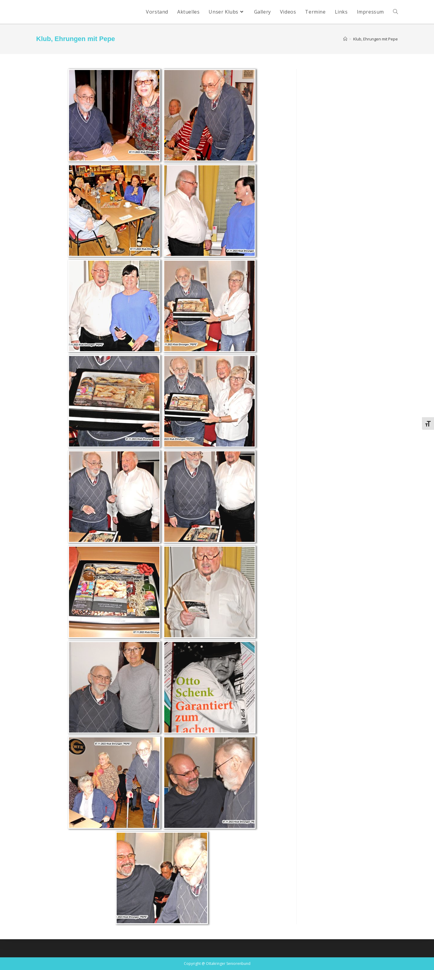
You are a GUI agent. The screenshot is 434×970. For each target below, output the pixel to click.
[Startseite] (345, 39)
